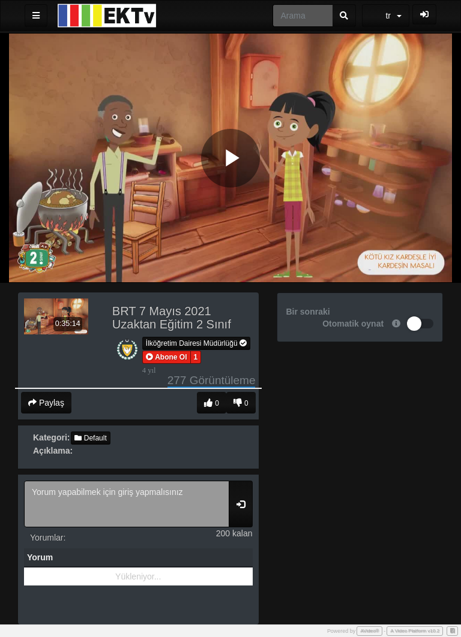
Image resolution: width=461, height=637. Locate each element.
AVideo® (369, 630)
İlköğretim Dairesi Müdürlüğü (196, 343)
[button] (166, 357)
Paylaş (46, 402)
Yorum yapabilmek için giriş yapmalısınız (126, 504)
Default (90, 438)
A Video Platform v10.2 (414, 630)
